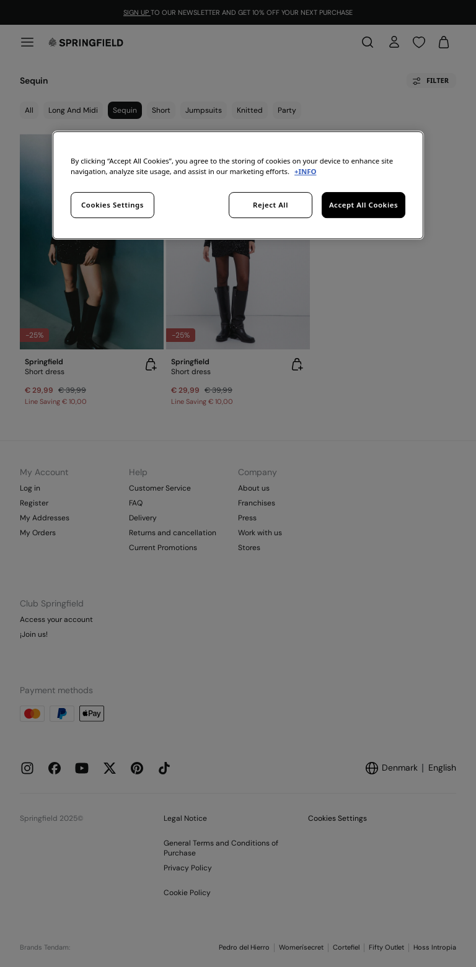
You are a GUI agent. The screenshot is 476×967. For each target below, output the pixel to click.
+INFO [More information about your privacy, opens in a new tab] (305, 171)
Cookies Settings (112, 204)
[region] (238, 185)
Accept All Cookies (363, 204)
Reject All (270, 204)
